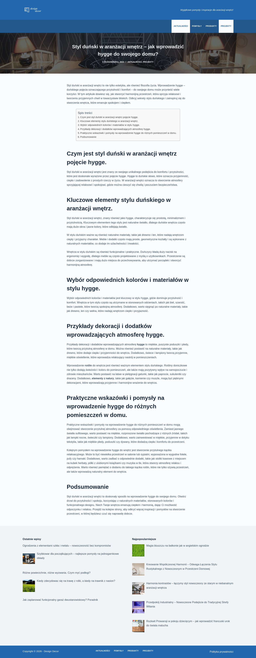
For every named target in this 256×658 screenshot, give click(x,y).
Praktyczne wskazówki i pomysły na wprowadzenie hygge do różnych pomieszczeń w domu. (128, 133)
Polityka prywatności (221, 651)
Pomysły (197, 26)
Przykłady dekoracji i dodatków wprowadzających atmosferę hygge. (115, 129)
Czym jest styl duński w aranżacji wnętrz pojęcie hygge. (109, 117)
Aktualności (181, 26)
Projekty (226, 26)
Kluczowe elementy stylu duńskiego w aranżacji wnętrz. (109, 121)
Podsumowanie (88, 137)
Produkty (211, 26)
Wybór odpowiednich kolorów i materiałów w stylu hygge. (110, 125)
